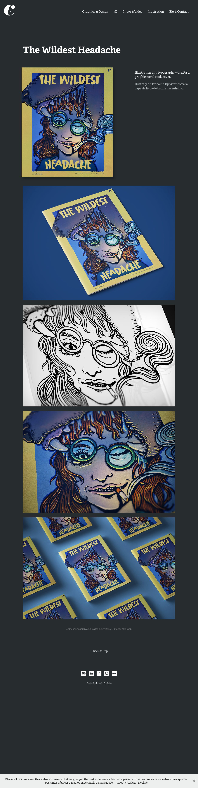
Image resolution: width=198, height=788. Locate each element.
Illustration (156, 12)
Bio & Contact (179, 12)
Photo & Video (132, 12)
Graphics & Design (95, 12)
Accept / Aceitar (126, 782)
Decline (143, 782)
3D (115, 12)
